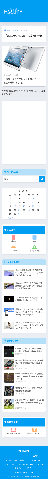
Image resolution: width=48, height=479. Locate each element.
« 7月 (4, 217)
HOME (24, 450)
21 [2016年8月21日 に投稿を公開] (38, 206)
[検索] (42, 179)
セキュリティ (10, 465)
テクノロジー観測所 (13, 430)
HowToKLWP (35, 460)
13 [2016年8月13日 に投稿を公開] (33, 202)
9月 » (10, 217)
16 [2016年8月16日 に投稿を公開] (15, 206)
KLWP (35, 456)
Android (13, 248)
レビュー (39, 465)
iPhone (13, 238)
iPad (34, 238)
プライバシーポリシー (24, 468)
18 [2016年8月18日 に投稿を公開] (24, 206)
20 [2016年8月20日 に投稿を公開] (33, 206)
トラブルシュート (26, 465)
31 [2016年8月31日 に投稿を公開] (19, 214)
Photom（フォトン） (34, 430)
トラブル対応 (34, 248)
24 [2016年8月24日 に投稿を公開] (19, 210)
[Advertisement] (35, 12)
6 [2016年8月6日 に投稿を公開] (33, 198)
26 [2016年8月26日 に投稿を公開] (29, 210)
